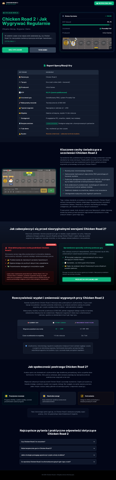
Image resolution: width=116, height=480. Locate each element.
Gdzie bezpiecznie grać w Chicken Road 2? (58, 448)
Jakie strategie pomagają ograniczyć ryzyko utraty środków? (58, 455)
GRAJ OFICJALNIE (15, 50)
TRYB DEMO (42, 50)
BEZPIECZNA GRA (104, 3)
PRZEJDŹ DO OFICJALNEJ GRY (86, 279)
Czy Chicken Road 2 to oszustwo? (58, 442)
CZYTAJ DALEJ (10, 41)
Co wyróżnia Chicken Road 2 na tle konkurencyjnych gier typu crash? (58, 462)
